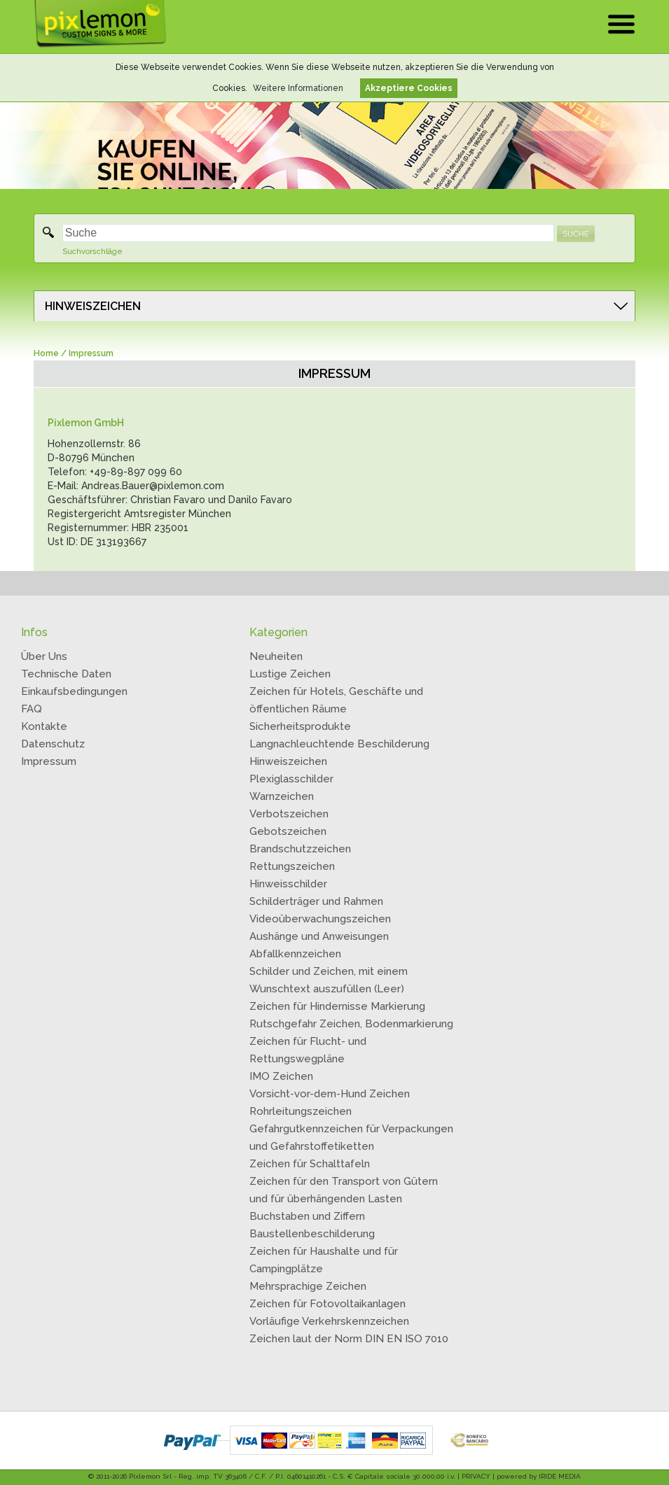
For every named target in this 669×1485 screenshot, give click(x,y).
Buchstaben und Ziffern (307, 1216)
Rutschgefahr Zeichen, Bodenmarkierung (351, 1024)
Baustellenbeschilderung (312, 1233)
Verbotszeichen (289, 814)
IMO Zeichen (281, 1076)
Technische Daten (66, 674)
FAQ (31, 709)
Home (46, 353)
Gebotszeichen (287, 831)
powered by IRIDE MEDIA (539, 1476)
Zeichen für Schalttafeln (309, 1163)
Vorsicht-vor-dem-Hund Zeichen (329, 1094)
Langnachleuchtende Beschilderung (339, 744)
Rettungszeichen (292, 866)
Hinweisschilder (288, 884)
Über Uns (44, 656)
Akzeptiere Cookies (409, 88)
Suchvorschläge (92, 251)
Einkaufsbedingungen (74, 691)
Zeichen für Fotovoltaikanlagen (327, 1303)
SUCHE (576, 234)
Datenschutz (53, 744)
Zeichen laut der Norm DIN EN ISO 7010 (348, 1338)
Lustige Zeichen (290, 674)
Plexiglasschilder (291, 779)
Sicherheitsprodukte (300, 726)
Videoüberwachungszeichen (320, 919)
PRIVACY (476, 1476)
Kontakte (44, 726)
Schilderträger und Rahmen (316, 901)
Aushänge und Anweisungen (319, 936)
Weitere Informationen (298, 88)
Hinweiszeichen (288, 761)
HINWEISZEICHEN (93, 306)
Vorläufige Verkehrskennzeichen (329, 1321)
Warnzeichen (281, 796)
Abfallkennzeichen (295, 954)
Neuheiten (276, 656)
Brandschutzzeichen (300, 849)
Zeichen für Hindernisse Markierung (337, 1006)
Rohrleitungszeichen (300, 1111)
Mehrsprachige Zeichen (307, 1286)
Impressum (48, 761)
